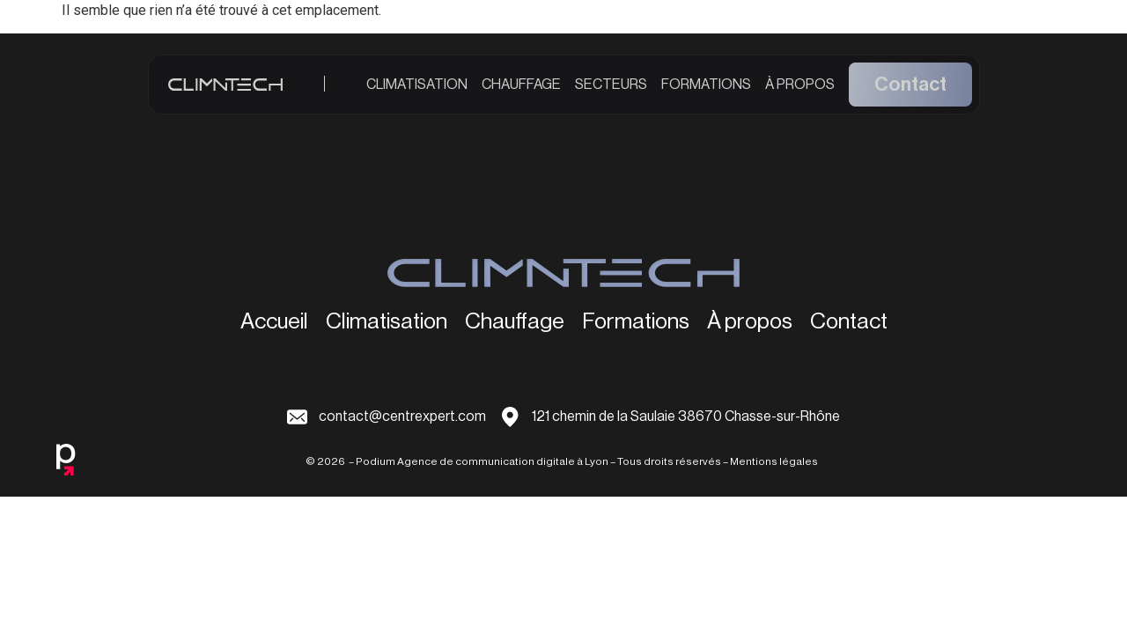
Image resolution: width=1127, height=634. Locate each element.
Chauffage (521, 91)
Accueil (274, 322)
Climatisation (417, 91)
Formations (706, 91)
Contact (910, 91)
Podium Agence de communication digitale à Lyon (482, 461)
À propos (800, 91)
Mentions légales (774, 461)
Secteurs (611, 91)
